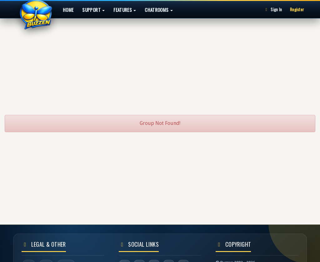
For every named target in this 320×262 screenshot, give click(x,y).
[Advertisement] (160, 63)
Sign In (273, 9)
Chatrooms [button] (159, 9)
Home (68, 9)
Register (297, 9)
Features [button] (124, 9)
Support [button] (93, 9)
